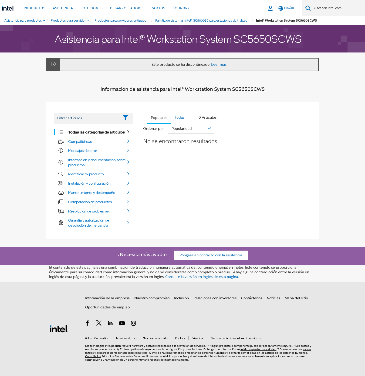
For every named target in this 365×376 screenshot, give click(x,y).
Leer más (218, 64)
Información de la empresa (107, 298)
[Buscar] (308, 8)
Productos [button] (34, 8)
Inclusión (181, 298)
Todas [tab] (179, 117)
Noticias (273, 298)
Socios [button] (158, 8)
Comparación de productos (90, 201)
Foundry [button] (181, 8)
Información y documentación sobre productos (97, 162)
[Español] (286, 8)
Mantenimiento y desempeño (91, 192)
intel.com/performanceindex (258, 349)
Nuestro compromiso (151, 298)
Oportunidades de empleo (107, 307)
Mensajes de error (82, 150)
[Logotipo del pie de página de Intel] (59, 328)
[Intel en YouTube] (122, 324)
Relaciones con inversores (215, 298)
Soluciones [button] (92, 8)
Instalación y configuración (89, 183)
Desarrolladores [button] (127, 8)
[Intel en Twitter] (99, 324)
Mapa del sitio (296, 298)
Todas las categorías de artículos (96, 132)
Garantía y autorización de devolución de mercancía (88, 223)
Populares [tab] (159, 117)
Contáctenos (251, 298)
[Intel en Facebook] (87, 324)
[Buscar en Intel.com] (338, 8)
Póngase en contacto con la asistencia (210, 255)
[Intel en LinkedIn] (110, 324)
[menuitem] (68, 20)
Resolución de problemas (88, 211)
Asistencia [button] (63, 8)
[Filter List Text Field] (87, 118)
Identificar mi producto (86, 174)
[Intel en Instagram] (133, 324)
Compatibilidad (80, 141)
